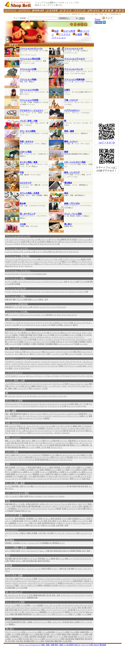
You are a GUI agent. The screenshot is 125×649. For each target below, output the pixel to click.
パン (70, 558)
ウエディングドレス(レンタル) (49, 579)
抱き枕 (52, 523)
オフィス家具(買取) (36, 634)
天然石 (60, 366)
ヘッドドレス (66, 579)
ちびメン (48, 337)
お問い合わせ (94, 645)
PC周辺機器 (44, 543)
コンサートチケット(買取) (55, 639)
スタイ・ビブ (87, 333)
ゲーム (38, 433)
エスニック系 (27, 307)
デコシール (71, 406)
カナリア (61, 612)
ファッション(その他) (29, 90)
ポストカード (54, 479)
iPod (50, 543)
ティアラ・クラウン (85, 376)
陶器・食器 (19, 486)
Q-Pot (84, 406)
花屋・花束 (56, 595)
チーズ (29, 558)
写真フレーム (46, 525)
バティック (49, 504)
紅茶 (65, 569)
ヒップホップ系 (56, 259)
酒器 (86, 486)
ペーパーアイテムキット (63, 581)
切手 (8, 443)
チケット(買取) (39, 639)
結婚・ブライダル (72, 203)
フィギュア (34, 428)
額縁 (9, 447)
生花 (30, 595)
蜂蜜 (66, 558)
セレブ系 (57, 242)
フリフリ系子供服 (29, 339)
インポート (76, 264)
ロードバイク (54, 460)
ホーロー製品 (29, 486)
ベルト (86, 384)
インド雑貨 (65, 470)
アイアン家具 (61, 521)
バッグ (7, 384)
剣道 (47, 460)
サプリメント (14, 418)
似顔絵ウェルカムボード (67, 583)
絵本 (60, 445)
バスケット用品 (23, 457)
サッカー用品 (54, 455)
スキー (76, 457)
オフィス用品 (10, 551)
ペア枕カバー (60, 523)
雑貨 (66, 152)
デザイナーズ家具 (30, 521)
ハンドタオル (60, 496)
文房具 (17, 551)
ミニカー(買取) (16, 639)
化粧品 (24, 414)
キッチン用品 (10, 486)
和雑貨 (38, 467)
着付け (75, 325)
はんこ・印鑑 (44, 551)
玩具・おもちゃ (26, 141)
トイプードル (66, 605)
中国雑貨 (47, 470)
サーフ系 (57, 264)
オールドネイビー (69, 339)
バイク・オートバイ (80, 443)
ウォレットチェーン (76, 384)
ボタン (74, 504)
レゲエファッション (40, 261)
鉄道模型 (41, 428)
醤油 (57, 558)
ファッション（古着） (16, 278)
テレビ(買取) (74, 632)
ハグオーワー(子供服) (15, 342)
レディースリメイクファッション (29, 282)
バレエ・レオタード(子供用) (45, 325)
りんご (47, 558)
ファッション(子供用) (29, 100)
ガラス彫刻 (23, 479)
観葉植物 (30, 597)
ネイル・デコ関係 (14, 401)
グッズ (43, 433)
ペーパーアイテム (47, 581)
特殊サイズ (52, 315)
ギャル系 (38, 242)
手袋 (6, 386)
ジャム (62, 558)
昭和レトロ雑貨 (59, 472)
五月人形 (72, 430)
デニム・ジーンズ (54, 261)
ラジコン (64, 428)
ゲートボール (29, 460)
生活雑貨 (12, 467)
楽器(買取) (33, 636)
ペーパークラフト (23, 508)
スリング (8, 335)
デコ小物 (63, 406)
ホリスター (16, 274)
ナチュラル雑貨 (70, 472)
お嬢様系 (63, 239)
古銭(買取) (19, 641)
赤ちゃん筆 (53, 476)
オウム (55, 612)
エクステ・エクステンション (55, 416)
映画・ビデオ (41, 447)
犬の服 (83, 607)
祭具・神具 (64, 525)
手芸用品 (17, 511)
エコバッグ (47, 384)
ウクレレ (53, 447)
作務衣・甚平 (43, 299)
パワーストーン (69, 366)
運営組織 (102, 645)
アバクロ (8, 274)
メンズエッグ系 (29, 252)
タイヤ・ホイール (35, 443)
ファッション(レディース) (31, 48)
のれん (83, 523)
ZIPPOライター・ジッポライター (49, 386)
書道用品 (14, 447)
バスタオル (38, 496)
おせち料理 (69, 31)
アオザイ (36, 307)
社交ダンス (59, 323)
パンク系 (20, 261)
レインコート (14, 315)
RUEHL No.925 (41, 274)
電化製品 (68, 183)
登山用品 (70, 457)
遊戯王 (75, 426)
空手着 (37, 460)
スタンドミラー (35, 525)
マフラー (12, 386)
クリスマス (64, 34)
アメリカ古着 (84, 282)
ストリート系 (55, 244)
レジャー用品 (41, 440)
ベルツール (85, 645)
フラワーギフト (21, 597)
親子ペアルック (11, 333)
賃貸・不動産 (27, 622)
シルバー (33, 364)
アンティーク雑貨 (46, 472)
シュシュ (22, 376)
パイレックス (53, 486)
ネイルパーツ (55, 404)
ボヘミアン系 (17, 307)
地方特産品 (30, 561)
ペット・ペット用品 (73, 214)
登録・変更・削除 (47, 645)
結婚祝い (40, 585)
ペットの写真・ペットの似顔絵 (31, 605)
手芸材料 (10, 511)
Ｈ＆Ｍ (89, 264)
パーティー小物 (82, 292)
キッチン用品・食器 (28, 162)
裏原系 (83, 259)
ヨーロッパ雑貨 (47, 467)
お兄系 (48, 252)
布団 (31, 523)
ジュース (37, 569)
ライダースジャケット (23, 259)
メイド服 (44, 315)
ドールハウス (58, 430)
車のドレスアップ (49, 443)
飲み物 (23, 203)
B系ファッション (43, 259)
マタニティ (25, 244)
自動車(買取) (84, 632)
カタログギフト (72, 585)
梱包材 (58, 508)
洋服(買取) (75, 634)
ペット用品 (68, 614)
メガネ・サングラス (68, 386)
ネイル (7, 404)
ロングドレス (35, 292)
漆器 (79, 486)
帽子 (90, 384)
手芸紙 (64, 508)
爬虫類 (25, 614)
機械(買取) (58, 641)
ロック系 (13, 261)
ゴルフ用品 (80, 455)
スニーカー (63, 396)
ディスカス (74, 612)
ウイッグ (41, 416)
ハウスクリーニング (40, 622)
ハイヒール (11, 396)
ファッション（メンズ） (17, 248)
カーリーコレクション (24, 474)
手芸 (22, 172)
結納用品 (47, 585)
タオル (31, 496)
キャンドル (73, 476)
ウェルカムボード (50, 583)
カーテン (69, 523)
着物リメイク (33, 299)
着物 (14, 299)
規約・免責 (59, 645)
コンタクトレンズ (29, 418)
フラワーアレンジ (67, 595)
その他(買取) (67, 641)
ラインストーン (16, 406)
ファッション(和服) (28, 79)
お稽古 (67, 90)
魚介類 (18, 558)
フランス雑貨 (65, 467)
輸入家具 (20, 521)
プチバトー (28, 342)
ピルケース (43, 406)
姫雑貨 (12, 474)
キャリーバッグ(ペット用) (14, 612)
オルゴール (31, 479)
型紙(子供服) (16, 506)
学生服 (76, 344)
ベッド (26, 523)
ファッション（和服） (16, 296)
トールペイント (70, 533)
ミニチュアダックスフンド (15, 607)
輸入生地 (31, 504)
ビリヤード (14, 460)
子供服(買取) (14, 636)
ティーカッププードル (79, 605)
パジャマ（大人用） (75, 354)
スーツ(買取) (84, 634)
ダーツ (21, 460)
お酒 (68, 569)
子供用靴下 (26, 344)
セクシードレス (24, 292)
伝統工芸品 (86, 479)
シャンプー (21, 416)
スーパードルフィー (45, 430)
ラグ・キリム (14, 525)
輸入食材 (38, 561)
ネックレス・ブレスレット (83, 361)
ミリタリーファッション (71, 259)
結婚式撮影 (11, 588)
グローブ (8, 581)
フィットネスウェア (27, 325)
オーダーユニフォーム (68, 455)
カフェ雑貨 (62, 474)
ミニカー (57, 428)
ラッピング (52, 508)
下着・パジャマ (71, 100)
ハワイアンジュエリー (32, 361)
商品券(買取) (70, 639)
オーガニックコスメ (35, 414)
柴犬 (79, 607)
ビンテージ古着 (11, 282)
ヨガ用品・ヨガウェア (64, 325)
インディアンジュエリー (50, 361)
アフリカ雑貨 (12, 472)
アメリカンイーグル (28, 274)
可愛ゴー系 (30, 242)
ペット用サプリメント (55, 614)
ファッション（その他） (17, 312)
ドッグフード (56, 610)
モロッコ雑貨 (22, 472)
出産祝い (15, 335)
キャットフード (81, 610)
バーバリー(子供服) (48, 342)
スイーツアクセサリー (30, 406)
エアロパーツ (61, 443)
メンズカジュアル (16, 252)
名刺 (51, 551)
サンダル (33, 396)
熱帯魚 (67, 612)
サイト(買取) (39, 641)
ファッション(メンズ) (73, 48)
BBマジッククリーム (50, 414)
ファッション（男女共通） (18, 256)
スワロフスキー (24, 368)
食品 (66, 193)
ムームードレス (29, 323)
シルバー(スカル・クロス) (47, 364)
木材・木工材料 (48, 533)
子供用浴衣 (40, 344)
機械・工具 (38, 533)
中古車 (25, 443)
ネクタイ (27, 386)
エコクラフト (72, 508)
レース (18, 504)
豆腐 (25, 558)
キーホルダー (64, 479)
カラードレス (59, 292)
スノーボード (84, 457)
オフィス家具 (71, 521)
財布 (66, 384)
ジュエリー (19, 361)
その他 (23, 224)
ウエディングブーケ (19, 583)
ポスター (84, 440)
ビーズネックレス (20, 366)
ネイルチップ (15, 404)
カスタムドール (31, 430)
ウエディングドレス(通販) (28, 579)
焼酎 (72, 569)
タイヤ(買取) (16, 634)
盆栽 (35, 597)
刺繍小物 (12, 504)
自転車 (51, 445)
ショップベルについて (32, 645)
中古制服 (17, 284)
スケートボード (60, 457)
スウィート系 (46, 239)
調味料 (53, 558)
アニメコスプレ (35, 315)
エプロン (10, 488)
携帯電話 (56, 543)
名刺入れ (65, 551)
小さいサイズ (44, 244)
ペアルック (28, 266)
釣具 (58, 440)
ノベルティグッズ (42, 479)
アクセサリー (10, 361)
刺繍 (6, 504)
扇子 (30, 388)
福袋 (56, 31)
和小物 (69, 486)
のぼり (83, 551)
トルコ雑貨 (29, 470)
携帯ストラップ (75, 479)
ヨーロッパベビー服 (41, 333)
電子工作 (17, 443)
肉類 (14, 558)
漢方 (20, 418)
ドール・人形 (21, 430)
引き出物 (54, 585)
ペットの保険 (86, 614)
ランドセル (83, 344)
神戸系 (69, 239)
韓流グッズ (76, 440)
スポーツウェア (21, 455)
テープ (85, 504)
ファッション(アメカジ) (74, 59)
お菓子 (7, 561)
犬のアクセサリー (23, 610)
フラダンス (19, 323)
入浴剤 (25, 496)
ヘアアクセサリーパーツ (69, 376)
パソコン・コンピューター (30, 543)
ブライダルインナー (84, 579)
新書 (64, 445)
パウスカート (10, 323)
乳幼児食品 (46, 561)
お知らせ (77, 645)
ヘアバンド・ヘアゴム (42, 376)
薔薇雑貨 (36, 474)
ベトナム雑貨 (75, 470)
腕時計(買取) (66, 634)
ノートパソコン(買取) (34, 632)
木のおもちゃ (14, 428)
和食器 (74, 486)
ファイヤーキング (40, 486)
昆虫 (30, 614)
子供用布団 (46, 523)
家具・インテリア (72, 172)
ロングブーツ (53, 396)
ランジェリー (10, 352)
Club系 (7, 261)
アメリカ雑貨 (86, 467)
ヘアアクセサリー (72, 110)
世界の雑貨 (32, 467)
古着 (65, 282)
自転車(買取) (72, 636)
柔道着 (42, 460)
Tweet (98, 19)
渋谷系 (88, 259)
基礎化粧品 (18, 414)
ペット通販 (77, 614)
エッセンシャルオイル (67, 414)
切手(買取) (11, 641)
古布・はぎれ (40, 504)
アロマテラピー (63, 476)
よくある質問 (68, 645)
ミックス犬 (56, 605)
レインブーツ (23, 388)
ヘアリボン (55, 376)
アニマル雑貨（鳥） (20, 476)
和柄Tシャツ (76, 261)
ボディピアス (25, 364)
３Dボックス (32, 585)
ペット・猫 (66, 610)
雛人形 (65, 430)
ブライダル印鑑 (21, 588)
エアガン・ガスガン (53, 433)
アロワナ (82, 612)
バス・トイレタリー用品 (75, 162)
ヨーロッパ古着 (73, 282)
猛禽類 (20, 614)
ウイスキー (78, 569)
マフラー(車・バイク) (23, 445)
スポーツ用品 (26, 152)
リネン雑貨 (81, 472)
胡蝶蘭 (35, 595)
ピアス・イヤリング (12, 364)
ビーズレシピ (53, 366)
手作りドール (26, 511)
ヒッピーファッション (48, 307)
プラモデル (49, 428)
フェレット (34, 612)
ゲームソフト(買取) (63, 632)
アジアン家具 (67, 518)
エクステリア (26, 183)
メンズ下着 (63, 354)
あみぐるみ (11, 430)
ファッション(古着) (28, 69)
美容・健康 (69, 131)
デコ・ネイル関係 (27, 131)
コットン (57, 504)
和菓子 (12, 561)
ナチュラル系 (35, 239)
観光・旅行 (21, 440)
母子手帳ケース (42, 476)
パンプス (19, 396)
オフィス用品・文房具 (29, 193)
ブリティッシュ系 (84, 239)
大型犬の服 (13, 610)
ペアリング (69, 361)
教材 (23, 447)
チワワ (90, 605)
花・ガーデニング (27, 214)
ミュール (26, 396)
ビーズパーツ (43, 366)
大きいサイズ (34, 244)
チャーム (72, 364)
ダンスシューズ (79, 323)
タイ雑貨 (83, 470)
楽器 (48, 447)
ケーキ (81, 558)
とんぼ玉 (79, 366)
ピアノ (59, 447)
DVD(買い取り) (28, 639)
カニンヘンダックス (32, 607)
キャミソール (85, 352)
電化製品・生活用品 (12, 543)
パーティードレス (11, 292)
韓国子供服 (11, 337)
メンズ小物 (20, 386)
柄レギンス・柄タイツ (28, 354)
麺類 (10, 558)
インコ (49, 612)
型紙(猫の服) (36, 506)
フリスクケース (53, 406)
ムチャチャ (37, 342)
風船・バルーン (21, 585)
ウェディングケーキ (83, 583)
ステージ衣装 (68, 323)
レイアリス (32, 337)
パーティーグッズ (45, 426)
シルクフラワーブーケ (35, 583)
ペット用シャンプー (39, 614)
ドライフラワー (80, 595)
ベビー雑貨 (32, 476)
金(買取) (50, 636)
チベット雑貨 (56, 470)
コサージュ (30, 376)
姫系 (43, 242)
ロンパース (67, 333)
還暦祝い (12, 624)
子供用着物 (49, 344)
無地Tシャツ (39, 264)
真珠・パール (14, 368)
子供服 (21, 335)
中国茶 (48, 569)
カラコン (39, 418)
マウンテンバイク (65, 460)
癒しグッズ (82, 476)
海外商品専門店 (16, 622)
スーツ (21, 266)
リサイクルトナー (32, 551)
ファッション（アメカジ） (18, 270)
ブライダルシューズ (19, 581)
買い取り (68, 224)
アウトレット (66, 264)
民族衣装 (8, 307)
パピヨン (74, 607)
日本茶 (43, 569)
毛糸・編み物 (83, 506)
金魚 (87, 612)
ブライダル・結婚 (14, 575)
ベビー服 (20, 333)
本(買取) (47, 634)
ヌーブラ (69, 352)
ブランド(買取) (55, 634)
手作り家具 (52, 521)
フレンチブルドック (47, 607)
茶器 (82, 486)
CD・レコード (31, 447)
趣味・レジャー (71, 141)
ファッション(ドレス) (73, 69)
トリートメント (31, 416)
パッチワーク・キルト (49, 506)
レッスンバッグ (68, 344)
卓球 (31, 457)
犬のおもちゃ (36, 610)
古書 (67, 445)
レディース (9, 239)
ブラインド (77, 523)
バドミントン (12, 457)
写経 (20, 447)
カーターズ (58, 339)
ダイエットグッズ (73, 416)
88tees (7, 266)
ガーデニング (23, 595)
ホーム (21, 645)
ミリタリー (72, 428)
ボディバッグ (15, 384)
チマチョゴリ (61, 307)
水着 (6, 315)
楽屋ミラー (79, 404)
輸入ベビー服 (29, 333)
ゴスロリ (17, 244)
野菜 (39, 558)
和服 (6, 299)
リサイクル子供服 (61, 335)
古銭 (12, 443)
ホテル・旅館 (30, 440)
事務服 (78, 551)
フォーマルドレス (47, 292)
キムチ (35, 558)
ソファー (20, 523)
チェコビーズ (32, 366)
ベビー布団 (37, 523)
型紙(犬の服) (26, 506)
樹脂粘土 (13, 508)
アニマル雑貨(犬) (80, 474)
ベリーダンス (49, 323)
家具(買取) (25, 634)
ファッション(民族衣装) (74, 79)
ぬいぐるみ (80, 428)
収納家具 (22, 518)
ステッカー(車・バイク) (40, 445)
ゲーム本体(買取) (49, 632)
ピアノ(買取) (24, 636)
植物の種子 (42, 595)
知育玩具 (22, 428)
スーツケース (37, 384)
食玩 (79, 426)
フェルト (75, 506)
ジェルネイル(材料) (67, 404)
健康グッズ (84, 416)
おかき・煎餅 (21, 561)
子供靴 (33, 344)
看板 (88, 551)
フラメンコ (40, 323)
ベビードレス (76, 333)
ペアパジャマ (88, 354)
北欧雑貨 (56, 467)
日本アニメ (31, 433)
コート (34, 259)
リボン (79, 504)
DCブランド (14, 266)
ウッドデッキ (59, 533)
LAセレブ (80, 242)
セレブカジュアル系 (68, 242)
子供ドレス (60, 342)
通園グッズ (57, 344)
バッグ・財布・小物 (28, 121)
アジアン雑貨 (39, 470)
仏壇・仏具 (55, 525)
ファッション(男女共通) (30, 59)
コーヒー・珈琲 (57, 569)
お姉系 (23, 242)
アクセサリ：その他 (40, 388)
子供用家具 (30, 518)
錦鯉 (12, 614)
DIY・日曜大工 (20, 533)
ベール (73, 579)
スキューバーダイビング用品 (43, 457)
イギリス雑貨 (76, 467)
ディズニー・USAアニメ (18, 433)
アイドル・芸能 (66, 440)
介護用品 (46, 418)
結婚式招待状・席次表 (81, 581)
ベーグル (75, 558)
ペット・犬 (48, 605)
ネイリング (35, 404)
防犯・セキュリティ (55, 622)
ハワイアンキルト (64, 506)
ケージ (90, 610)
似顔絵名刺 (57, 551)
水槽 (15, 614)
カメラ (62, 543)
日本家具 (75, 518)
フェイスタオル (48, 496)
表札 (78, 533)
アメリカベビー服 (56, 333)
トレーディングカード (64, 426)
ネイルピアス (25, 404)
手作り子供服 (37, 335)
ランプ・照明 (24, 525)
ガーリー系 (55, 239)
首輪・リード (46, 610)
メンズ (7, 252)
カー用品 (69, 443)
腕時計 (33, 386)
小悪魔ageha (49, 242)
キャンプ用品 (51, 440)
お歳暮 (78, 34)
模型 (27, 428)
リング (61, 361)
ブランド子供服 (21, 337)
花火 (54, 426)
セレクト (83, 264)
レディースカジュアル (22, 239)
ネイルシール (44, 404)
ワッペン (64, 504)
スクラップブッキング (39, 508)
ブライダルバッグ (33, 581)
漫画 (56, 445)
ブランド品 (80, 386)
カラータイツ (42, 354)
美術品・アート (75, 445)
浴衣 (10, 299)
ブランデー (87, 569)
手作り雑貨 (54, 474)
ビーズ (11, 366)
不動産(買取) (49, 641)
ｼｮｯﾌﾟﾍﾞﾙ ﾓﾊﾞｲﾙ (107, 142)
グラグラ (19, 339)
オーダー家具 (42, 521)
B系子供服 (28, 335)
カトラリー (62, 486)
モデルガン (66, 433)
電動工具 (30, 533)
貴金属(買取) (42, 636)
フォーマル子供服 (71, 342)
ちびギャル (40, 337)
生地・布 (24, 504)
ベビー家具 (38, 518)
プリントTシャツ (28, 264)
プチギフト (62, 585)
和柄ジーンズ (66, 261)
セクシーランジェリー (34, 352)
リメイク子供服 (48, 335)
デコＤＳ (78, 406)
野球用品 (45, 455)
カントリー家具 (85, 518)
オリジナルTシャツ (14, 264)
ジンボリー (49, 339)
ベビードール (61, 352)
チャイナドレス (70, 292)
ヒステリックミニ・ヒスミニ (62, 337)
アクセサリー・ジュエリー (31, 110)
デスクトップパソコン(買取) (15, 632)
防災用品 (66, 622)
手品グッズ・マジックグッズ (27, 426)
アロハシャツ (49, 264)
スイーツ (88, 558)
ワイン (7, 571)
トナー (23, 551)
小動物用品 (43, 612)
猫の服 (72, 610)
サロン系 (54, 252)
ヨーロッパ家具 (48, 518)
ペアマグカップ (21, 467)
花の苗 (48, 595)
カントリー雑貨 (33, 472)
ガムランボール (63, 364)
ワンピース (16, 242)
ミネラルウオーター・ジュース (21, 569)
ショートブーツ (42, 396)
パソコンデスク (82, 521)
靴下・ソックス (53, 354)
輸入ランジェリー (49, 352)
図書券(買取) (79, 639)
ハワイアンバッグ (58, 384)
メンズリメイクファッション (52, 282)
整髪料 (14, 416)
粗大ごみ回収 (75, 622)
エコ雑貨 (70, 474)
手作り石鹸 (81, 508)
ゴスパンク (28, 261)
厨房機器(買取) (29, 641)
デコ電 (85, 404)
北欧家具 (58, 518)
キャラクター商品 (82, 430)
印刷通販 (72, 551)
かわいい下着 (20, 352)
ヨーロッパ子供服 (74, 335)
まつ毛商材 (79, 414)
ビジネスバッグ (26, 384)
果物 (43, 558)
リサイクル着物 (22, 299)
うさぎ (27, 612)
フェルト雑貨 (44, 474)
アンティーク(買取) (60, 636)
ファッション (10, 259)
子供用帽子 (82, 342)
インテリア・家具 (14, 515)
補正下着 (76, 352)
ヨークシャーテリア (63, 607)
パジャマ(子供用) (15, 344)
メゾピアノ (41, 339)
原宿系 (74, 239)
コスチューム (24, 315)
